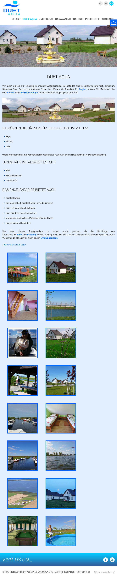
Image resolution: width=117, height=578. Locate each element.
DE (111, 3)
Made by (97, 572)
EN (106, 3)
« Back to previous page (14, 244)
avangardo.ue (106, 572)
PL (100, 3)
